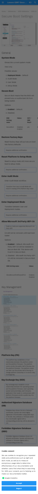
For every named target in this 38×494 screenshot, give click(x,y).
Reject (19, 488)
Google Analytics (11, 478)
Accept (19, 483)
